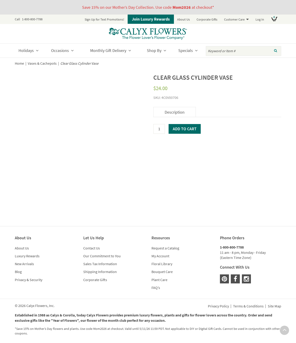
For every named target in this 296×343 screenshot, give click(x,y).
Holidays (26, 50)
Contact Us (91, 248)
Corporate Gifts (207, 19)
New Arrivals (24, 263)
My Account (160, 256)
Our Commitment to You (102, 256)
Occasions (60, 50)
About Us (183, 19)
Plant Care (159, 279)
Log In (260, 19)
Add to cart (185, 128)
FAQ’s (155, 287)
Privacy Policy (218, 306)
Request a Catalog (165, 248)
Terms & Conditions (248, 306)
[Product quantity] (159, 129)
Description (175, 112)
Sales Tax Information (100, 263)
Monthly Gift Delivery (108, 50)
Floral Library (161, 263)
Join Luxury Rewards (151, 19)
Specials (185, 50)
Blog (18, 271)
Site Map (274, 306)
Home (19, 63)
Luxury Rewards (27, 256)
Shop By (154, 50)
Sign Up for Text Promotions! (104, 19)
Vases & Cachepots (42, 63)
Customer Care (234, 19)
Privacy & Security (28, 279)
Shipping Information (100, 271)
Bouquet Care (162, 271)
